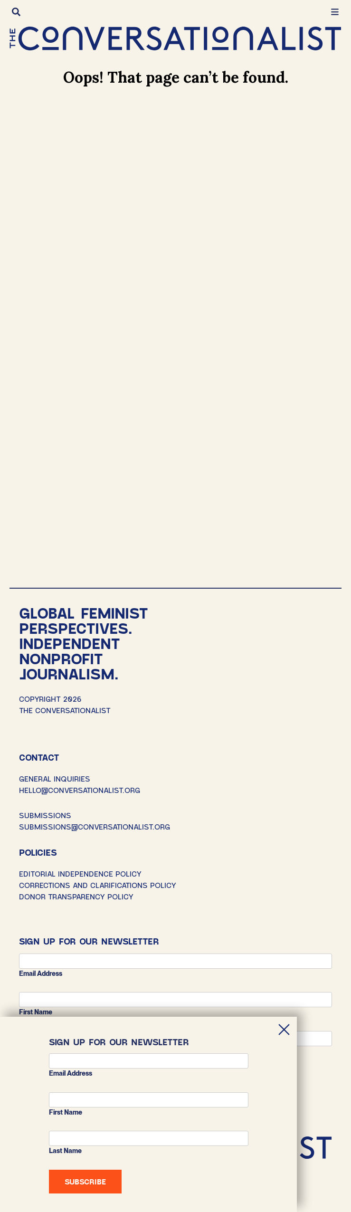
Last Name (65, 1151)
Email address (40, 973)
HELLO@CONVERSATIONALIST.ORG (79, 789)
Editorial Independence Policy (80, 873)
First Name (35, 1012)
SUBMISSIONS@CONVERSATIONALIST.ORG (94, 826)
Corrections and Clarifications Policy (97, 884)
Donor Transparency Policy (76, 896)
